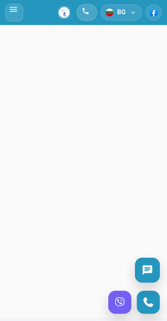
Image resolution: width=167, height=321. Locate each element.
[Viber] (119, 302)
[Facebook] (154, 12)
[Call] (148, 302)
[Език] (121, 12)
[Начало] (64, 12)
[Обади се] (87, 12)
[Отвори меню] (14, 12)
